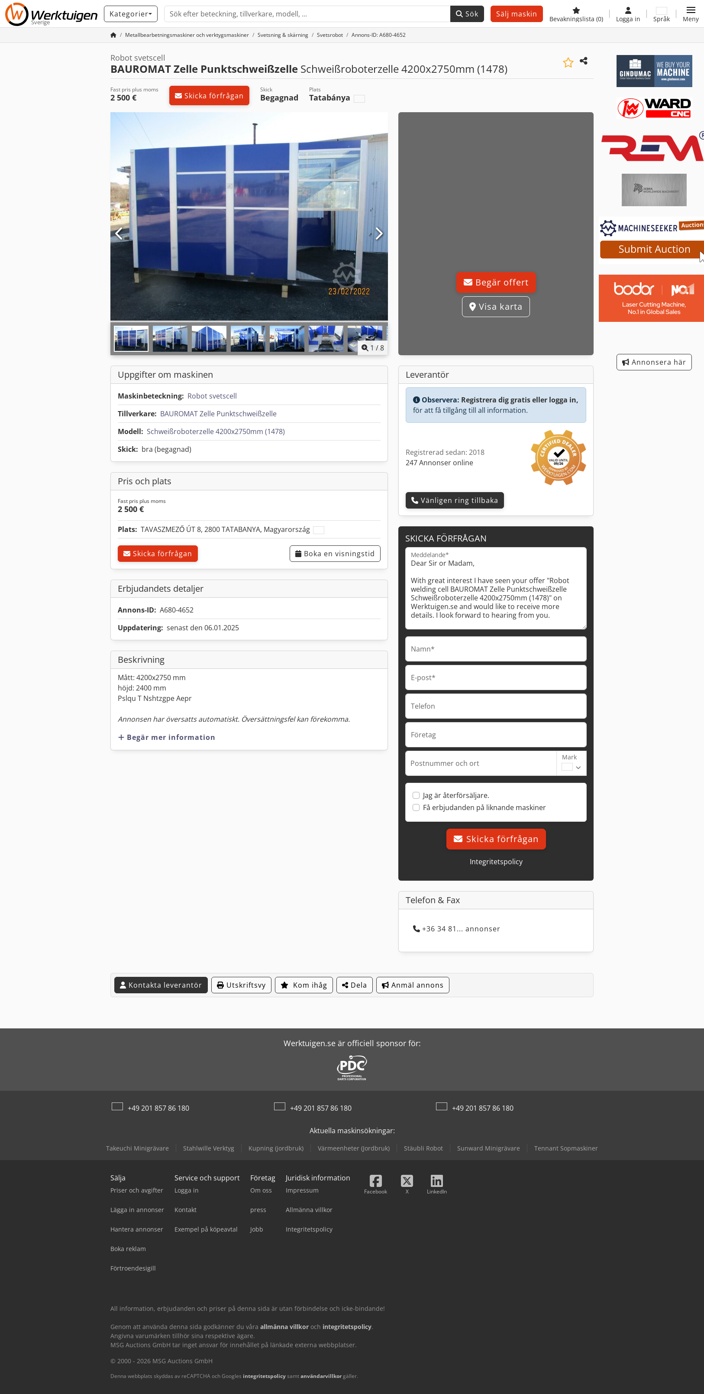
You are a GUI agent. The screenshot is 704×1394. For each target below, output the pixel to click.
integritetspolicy (264, 1376)
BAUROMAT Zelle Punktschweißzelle (218, 413)
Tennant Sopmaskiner (566, 1148)
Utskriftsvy (241, 985)
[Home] (187, 35)
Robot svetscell (212, 396)
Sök (467, 14)
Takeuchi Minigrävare (137, 1148)
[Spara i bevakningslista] (568, 62)
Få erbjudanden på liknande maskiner (484, 807)
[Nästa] (379, 234)
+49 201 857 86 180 (158, 1108)
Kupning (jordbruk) (276, 1148)
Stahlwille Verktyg (208, 1148)
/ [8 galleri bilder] (373, 348)
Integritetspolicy (496, 861)
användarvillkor (321, 1376)
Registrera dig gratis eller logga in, (519, 400)
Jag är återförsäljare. (456, 795)
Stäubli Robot (423, 1148)
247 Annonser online (439, 462)
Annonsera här (654, 362)
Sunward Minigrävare (488, 1148)
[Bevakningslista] (576, 14)
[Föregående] (120, 234)
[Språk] (661, 14)
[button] (691, 14)
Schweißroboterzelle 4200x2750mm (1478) (216, 431)
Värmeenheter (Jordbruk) (354, 1148)
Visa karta (496, 306)
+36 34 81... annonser (457, 929)
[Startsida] (113, 35)
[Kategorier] (131, 14)
